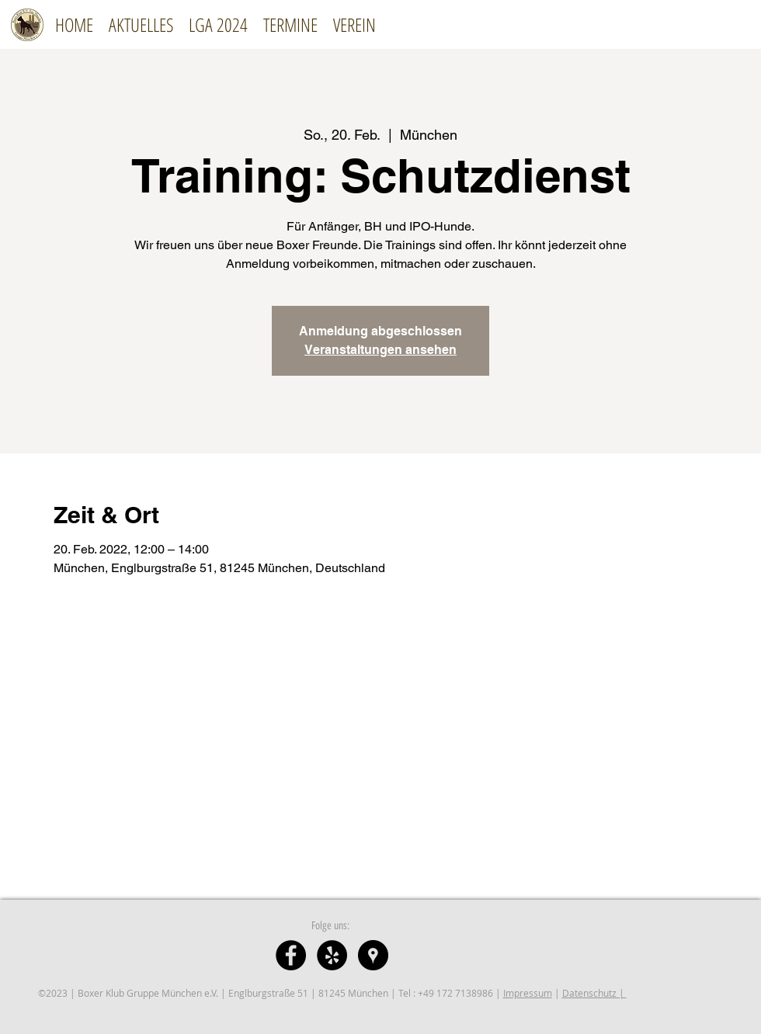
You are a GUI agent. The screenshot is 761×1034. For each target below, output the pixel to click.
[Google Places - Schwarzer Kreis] (373, 955)
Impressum (527, 993)
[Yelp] (332, 955)
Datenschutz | (594, 993)
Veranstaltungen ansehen (380, 349)
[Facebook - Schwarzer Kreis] (291, 955)
